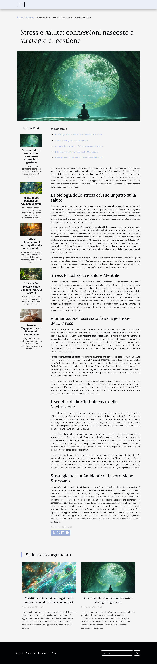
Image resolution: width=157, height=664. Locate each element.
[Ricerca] (117, 653)
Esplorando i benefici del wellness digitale (31, 200)
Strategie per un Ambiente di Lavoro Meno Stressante (79, 157)
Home (20, 17)
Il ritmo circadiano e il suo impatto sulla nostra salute (31, 244)
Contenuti (60, 128)
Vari (54, 653)
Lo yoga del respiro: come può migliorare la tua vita (31, 288)
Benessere (44, 653)
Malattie (29, 17)
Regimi (19, 653)
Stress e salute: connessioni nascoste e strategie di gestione (31, 156)
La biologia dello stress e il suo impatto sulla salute (78, 134)
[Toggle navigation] (21, 4)
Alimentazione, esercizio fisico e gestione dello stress (79, 146)
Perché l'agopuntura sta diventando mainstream (31, 330)
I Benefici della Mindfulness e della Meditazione (76, 152)
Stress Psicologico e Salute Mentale (71, 140)
